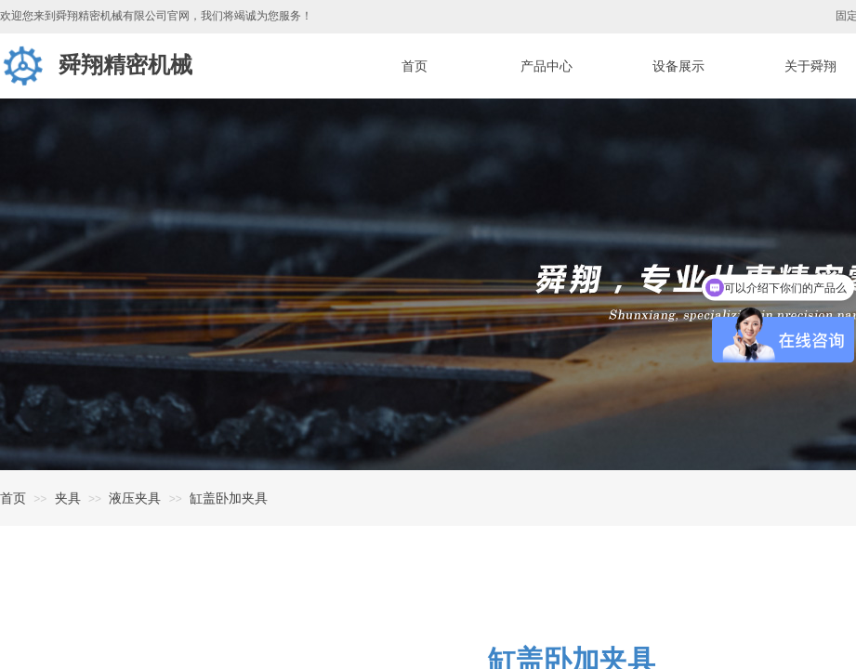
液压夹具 (135, 498)
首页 (13, 498)
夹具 (68, 498)
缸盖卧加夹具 (229, 498)
